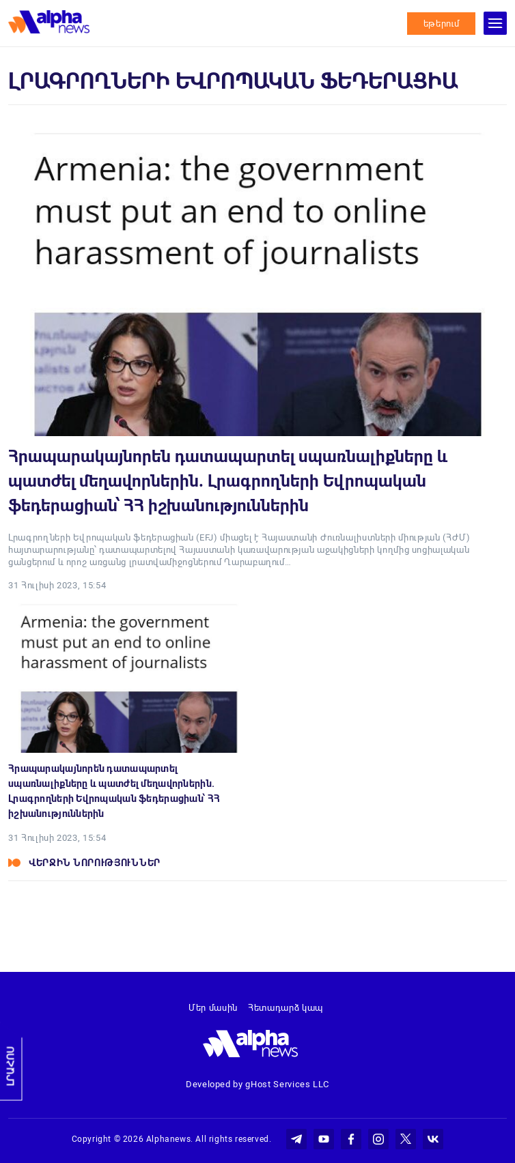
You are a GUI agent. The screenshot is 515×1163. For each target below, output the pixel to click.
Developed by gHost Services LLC (257, 1084)
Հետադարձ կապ (285, 1008)
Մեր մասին (213, 1008)
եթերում (441, 23)
